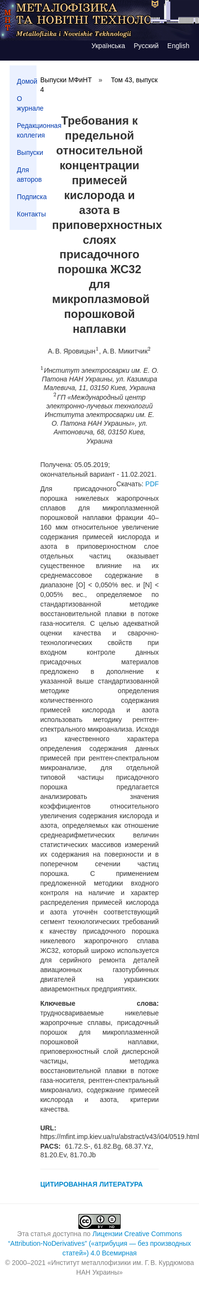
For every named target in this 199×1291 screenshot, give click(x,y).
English (178, 46)
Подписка (27, 197)
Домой (27, 81)
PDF (152, 484)
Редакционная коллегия (27, 130)
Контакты (27, 214)
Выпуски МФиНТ (66, 80)
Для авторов (27, 174)
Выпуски (27, 152)
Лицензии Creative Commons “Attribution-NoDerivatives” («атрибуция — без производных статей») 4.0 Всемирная (99, 1243)
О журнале (27, 103)
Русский (146, 46)
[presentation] (97, 351)
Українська (108, 46)
